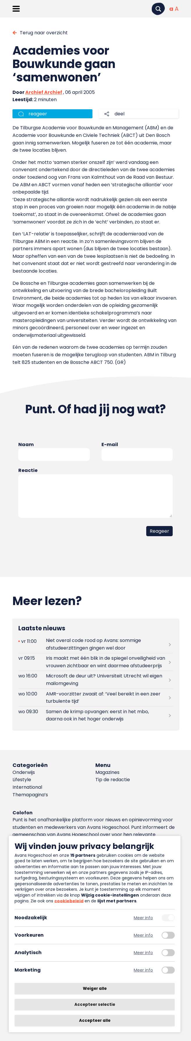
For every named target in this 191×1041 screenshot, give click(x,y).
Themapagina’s (30, 794)
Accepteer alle (94, 1020)
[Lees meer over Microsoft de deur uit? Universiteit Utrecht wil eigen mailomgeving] (95, 679)
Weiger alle (95, 988)
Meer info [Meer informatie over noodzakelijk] (143, 918)
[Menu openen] (16, 9)
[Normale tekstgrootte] (171, 8)
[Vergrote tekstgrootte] (176, 8)
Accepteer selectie (94, 1004)
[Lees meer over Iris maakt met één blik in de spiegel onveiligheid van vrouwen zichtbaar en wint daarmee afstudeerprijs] (95, 662)
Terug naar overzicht (44, 32)
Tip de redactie (112, 779)
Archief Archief (43, 92)
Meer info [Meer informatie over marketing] (143, 970)
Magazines (107, 772)
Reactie (28, 470)
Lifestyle (22, 779)
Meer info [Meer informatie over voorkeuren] (143, 935)
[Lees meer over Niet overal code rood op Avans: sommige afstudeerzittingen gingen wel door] (95, 644)
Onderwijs (24, 772)
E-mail (109, 444)
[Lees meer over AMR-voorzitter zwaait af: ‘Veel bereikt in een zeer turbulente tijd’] (95, 697)
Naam (26, 444)
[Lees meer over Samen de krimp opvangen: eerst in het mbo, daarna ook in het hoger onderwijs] (95, 715)
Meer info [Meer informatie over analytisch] (143, 953)
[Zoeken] (158, 8)
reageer (37, 113)
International (27, 787)
